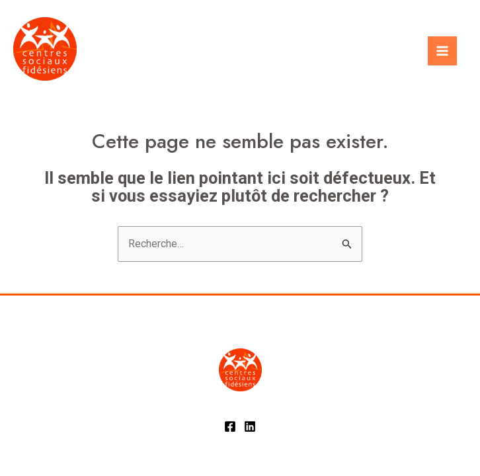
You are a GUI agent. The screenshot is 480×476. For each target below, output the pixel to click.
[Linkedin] (250, 426)
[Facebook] (230, 426)
